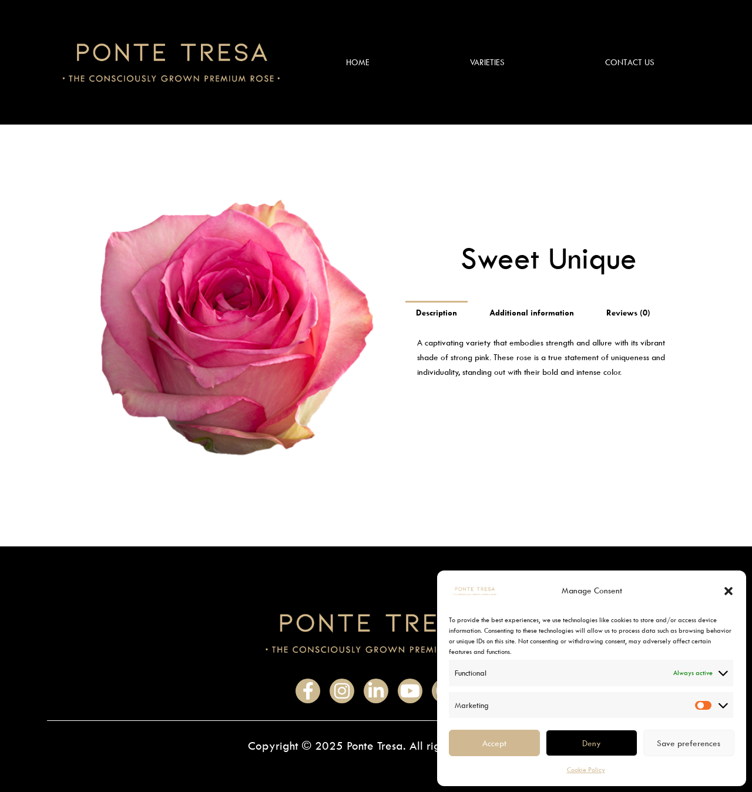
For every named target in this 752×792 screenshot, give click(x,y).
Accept (494, 743)
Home (358, 62)
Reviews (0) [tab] (628, 312)
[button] (728, 591)
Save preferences (688, 743)
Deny (591, 743)
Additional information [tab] (531, 312)
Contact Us (629, 62)
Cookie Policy (586, 769)
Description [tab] (436, 312)
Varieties (487, 62)
